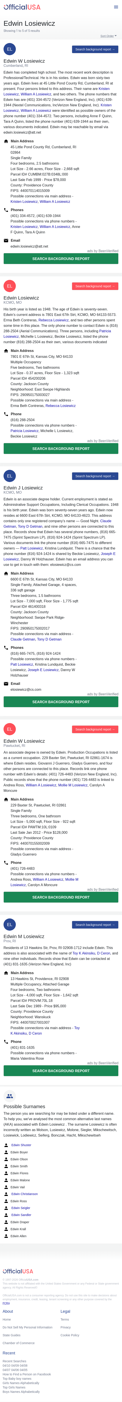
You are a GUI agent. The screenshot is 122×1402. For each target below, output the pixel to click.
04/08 (23, 1365)
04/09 (15, 1365)
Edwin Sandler (17, 1215)
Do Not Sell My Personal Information (27, 1327)
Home (7, 1319)
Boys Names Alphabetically (21, 1391)
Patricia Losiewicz (24, 431)
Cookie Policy (70, 1335)
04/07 (6, 1370)
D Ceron (103, 953)
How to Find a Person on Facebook (27, 1374)
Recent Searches (14, 1361)
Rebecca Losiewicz (53, 320)
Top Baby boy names (17, 1378)
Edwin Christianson (21, 1194)
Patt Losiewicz (31, 548)
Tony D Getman (30, 526)
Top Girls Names (14, 1387)
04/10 (6, 1365)
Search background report (60, 259)
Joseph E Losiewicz (43, 670)
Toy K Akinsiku (84, 953)
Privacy (66, 1327)
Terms (65, 1319)
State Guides (11, 1335)
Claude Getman (23, 639)
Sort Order (107, 36)
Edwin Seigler (17, 1208)
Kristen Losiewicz (24, 201)
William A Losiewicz (36, 94)
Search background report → (95, 49)
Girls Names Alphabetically (21, 1383)
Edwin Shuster (17, 1145)
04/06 (15, 1370)
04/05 (23, 1370)
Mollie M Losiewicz (72, 785)
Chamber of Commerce (19, 1343)
